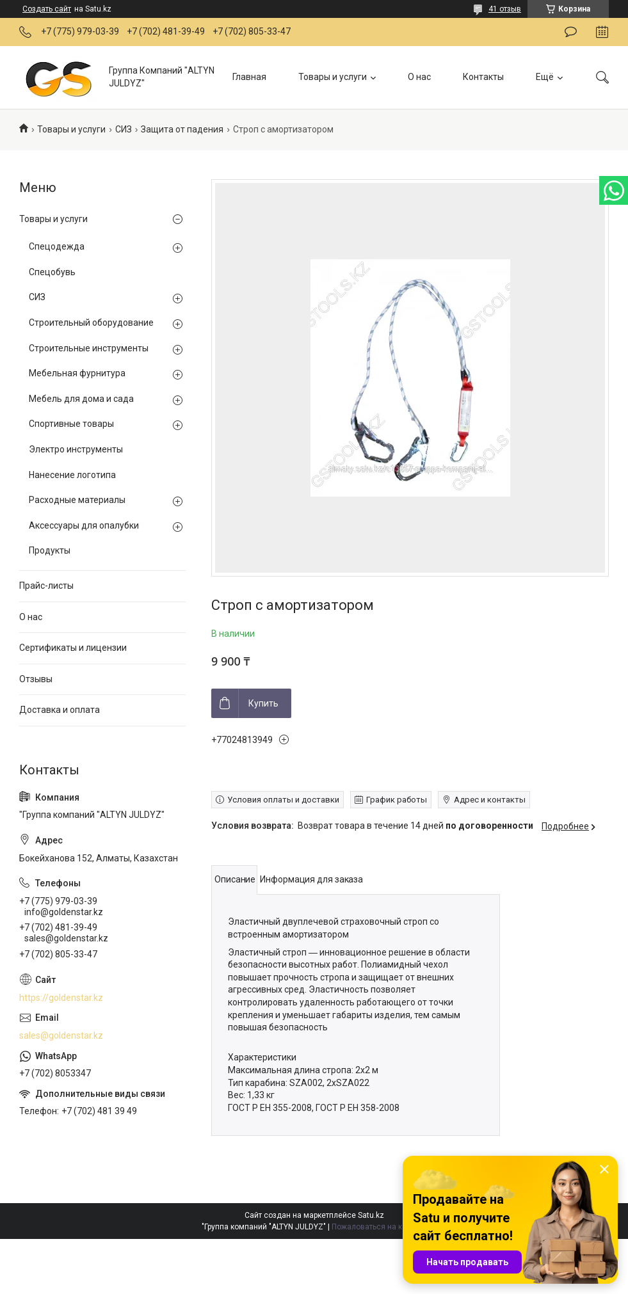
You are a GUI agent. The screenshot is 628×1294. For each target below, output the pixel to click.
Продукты (49, 550)
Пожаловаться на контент (379, 1226)
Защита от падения (182, 129)
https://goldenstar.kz (61, 998)
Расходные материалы (77, 500)
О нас (419, 77)
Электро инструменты (76, 449)
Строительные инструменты (89, 348)
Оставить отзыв (571, 32)
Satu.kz (371, 1215)
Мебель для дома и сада (81, 399)
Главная (249, 77)
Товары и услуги (332, 77)
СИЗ (123, 129)
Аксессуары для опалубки (84, 525)
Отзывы (35, 679)
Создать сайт (46, 8)
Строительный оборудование (91, 322)
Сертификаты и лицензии (73, 648)
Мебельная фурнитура (77, 373)
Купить (263, 703)
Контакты (483, 77)
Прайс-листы (46, 585)
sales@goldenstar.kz (61, 1035)
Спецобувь (52, 272)
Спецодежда (57, 246)
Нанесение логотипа (72, 475)
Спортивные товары (71, 424)
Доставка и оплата (59, 710)
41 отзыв (504, 8)
